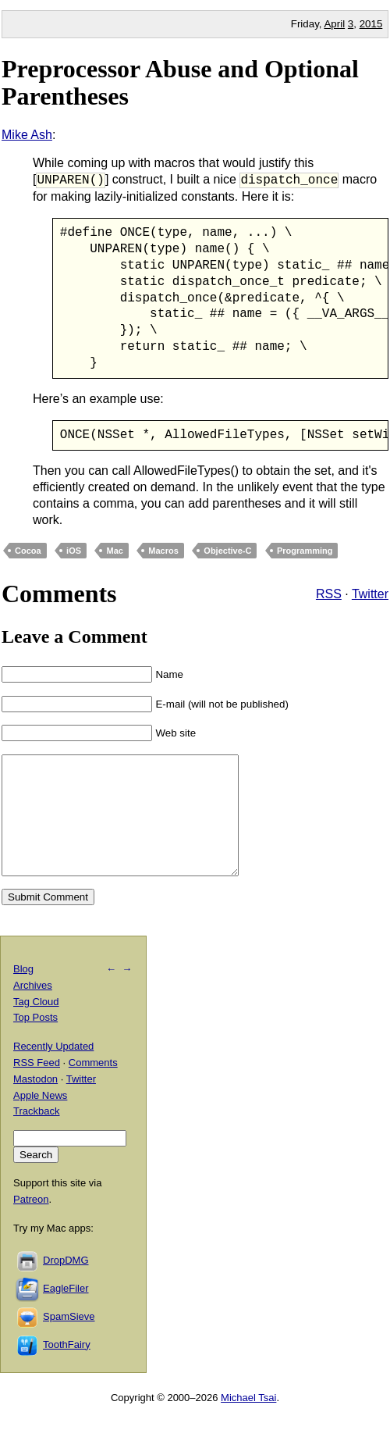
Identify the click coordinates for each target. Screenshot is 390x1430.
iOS (73, 550)
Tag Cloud (36, 1025)
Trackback (36, 1135)
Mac (114, 550)
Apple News (40, 1119)
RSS (329, 594)
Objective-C (227, 550)
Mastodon (35, 1102)
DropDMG (66, 1283)
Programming (305, 550)
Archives (32, 1009)
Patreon (31, 1223)
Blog (23, 992)
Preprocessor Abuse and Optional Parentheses (180, 82)
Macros (163, 550)
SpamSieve (68, 1340)
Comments (93, 1086)
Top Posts (35, 1041)
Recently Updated (53, 1070)
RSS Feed (36, 1086)
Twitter (370, 594)
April (334, 24)
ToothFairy (66, 1368)
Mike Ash (27, 134)
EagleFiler (66, 1312)
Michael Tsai (248, 1421)
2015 (371, 24)
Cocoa (28, 550)
